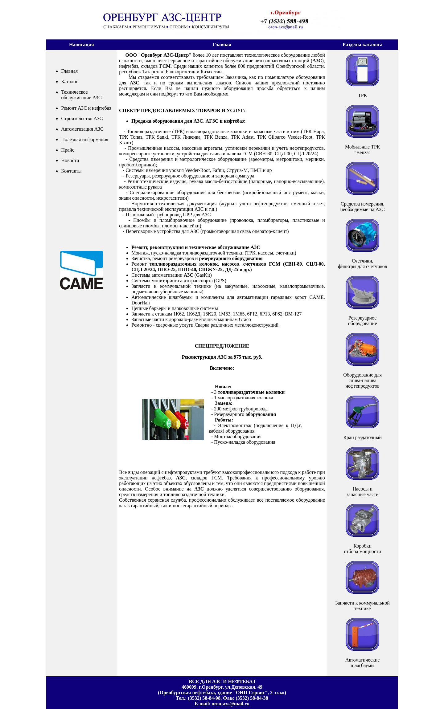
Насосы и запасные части (363, 491)
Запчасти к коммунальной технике (362, 605)
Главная (69, 71)
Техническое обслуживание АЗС (81, 94)
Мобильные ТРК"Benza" (362, 149)
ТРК (362, 95)
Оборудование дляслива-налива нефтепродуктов (362, 380)
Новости (70, 160)
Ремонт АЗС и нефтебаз (86, 108)
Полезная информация (84, 139)
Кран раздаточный (362, 437)
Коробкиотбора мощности (362, 548)
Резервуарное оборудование (362, 320)
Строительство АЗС (82, 118)
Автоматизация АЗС (82, 129)
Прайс (67, 150)
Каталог (69, 81)
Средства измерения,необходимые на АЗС (362, 206)
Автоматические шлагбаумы (362, 662)
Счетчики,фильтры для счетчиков (362, 263)
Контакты (71, 170)
